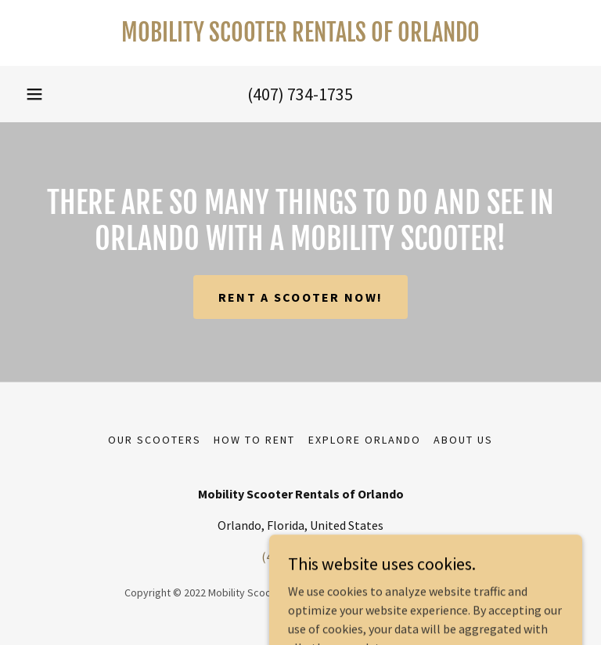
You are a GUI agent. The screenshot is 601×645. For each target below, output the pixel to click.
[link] (300, 37)
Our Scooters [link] (154, 440)
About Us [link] (463, 440)
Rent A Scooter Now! (300, 297)
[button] (34, 94)
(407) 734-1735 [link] (300, 94)
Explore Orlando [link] (364, 440)
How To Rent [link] (254, 440)
